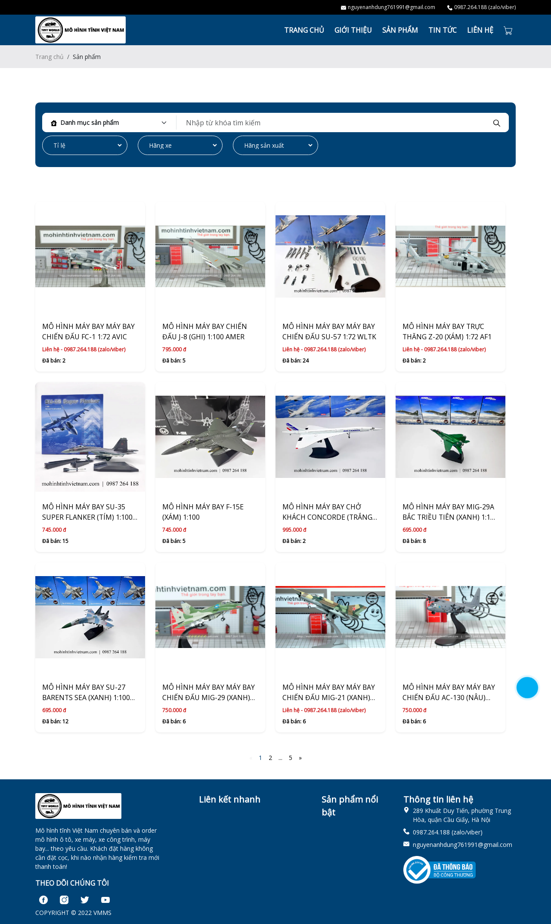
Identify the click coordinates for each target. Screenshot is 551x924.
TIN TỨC (442, 30)
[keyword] (334, 122)
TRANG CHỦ (304, 30)
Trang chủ (49, 57)
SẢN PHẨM (400, 30)
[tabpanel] (275, 134)
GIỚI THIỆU (353, 30)
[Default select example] (116, 122)
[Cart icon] (510, 29)
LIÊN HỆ (480, 30)
